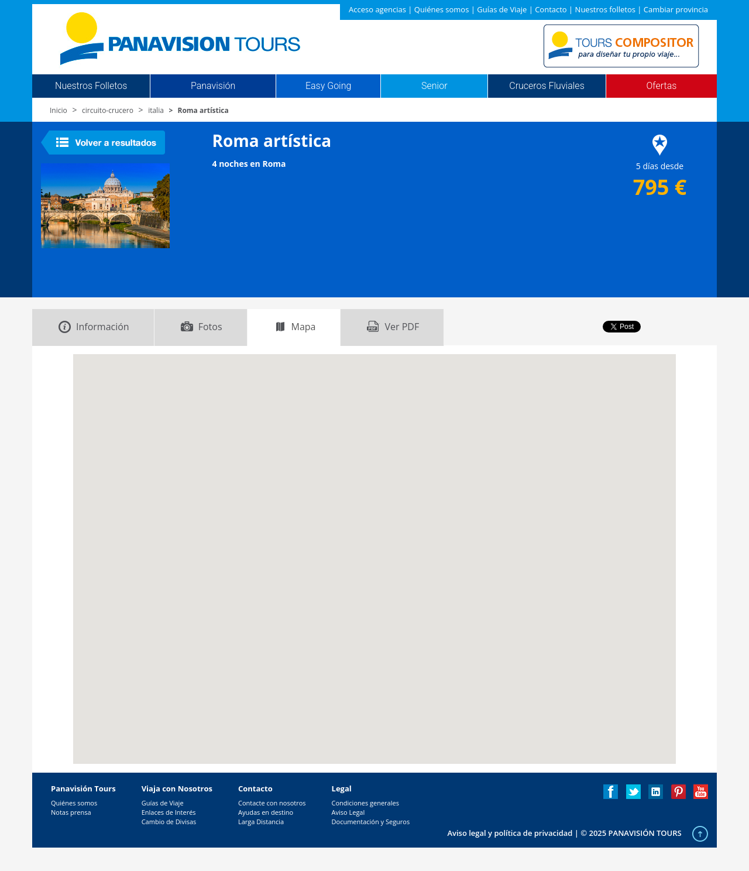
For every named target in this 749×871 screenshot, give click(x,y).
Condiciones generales (365, 802)
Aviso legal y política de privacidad (509, 833)
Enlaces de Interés (169, 812)
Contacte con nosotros (272, 802)
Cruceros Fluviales (547, 86)
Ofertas (662, 86)
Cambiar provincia (676, 9)
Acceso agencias (377, 9)
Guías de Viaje (502, 9)
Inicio (58, 110)
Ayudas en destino (265, 812)
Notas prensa (71, 812)
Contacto (551, 9)
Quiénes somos (441, 9)
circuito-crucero (107, 110)
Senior (434, 86)
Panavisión (213, 86)
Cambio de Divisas (169, 821)
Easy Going (328, 86)
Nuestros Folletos (91, 86)
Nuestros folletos (605, 9)
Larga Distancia (261, 821)
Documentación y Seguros (371, 821)
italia (156, 110)
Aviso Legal (348, 812)
